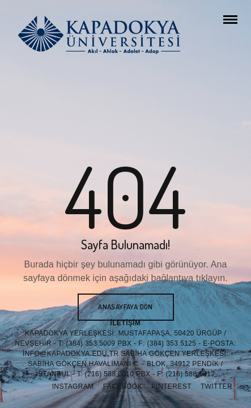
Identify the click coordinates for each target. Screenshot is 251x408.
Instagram (73, 386)
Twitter (216, 386)
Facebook (122, 386)
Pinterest (171, 386)
